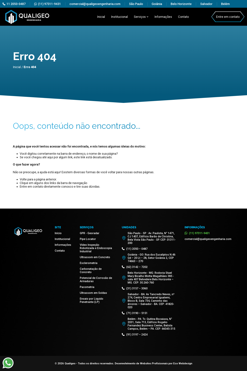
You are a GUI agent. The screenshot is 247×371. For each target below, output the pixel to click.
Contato (183, 17)
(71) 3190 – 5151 (135, 313)
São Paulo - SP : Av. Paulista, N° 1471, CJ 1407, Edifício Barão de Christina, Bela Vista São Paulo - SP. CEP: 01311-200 (149, 238)
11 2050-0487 (14, 4)
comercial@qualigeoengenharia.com (94, 4)
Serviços (141, 17)
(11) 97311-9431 (47, 4)
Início (58, 233)
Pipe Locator (88, 239)
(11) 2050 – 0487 (135, 248)
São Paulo (136, 4)
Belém (225, 4)
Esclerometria (88, 263)
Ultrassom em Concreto (95, 257)
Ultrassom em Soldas (93, 293)
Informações (163, 17)
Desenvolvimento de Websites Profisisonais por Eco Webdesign (153, 363)
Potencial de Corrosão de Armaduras (96, 279)
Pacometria (87, 287)
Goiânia (157, 4)
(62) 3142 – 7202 (135, 267)
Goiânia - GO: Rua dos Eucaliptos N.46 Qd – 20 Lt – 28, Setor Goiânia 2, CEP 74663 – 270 (148, 258)
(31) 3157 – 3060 (135, 288)
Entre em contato (228, 17)
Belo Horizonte (181, 4)
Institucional (119, 17)
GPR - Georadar (89, 233)
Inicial (101, 17)
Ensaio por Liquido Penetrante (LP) (91, 300)
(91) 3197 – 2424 (135, 334)
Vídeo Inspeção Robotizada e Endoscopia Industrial (96, 248)
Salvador (206, 4)
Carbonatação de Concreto (91, 270)
